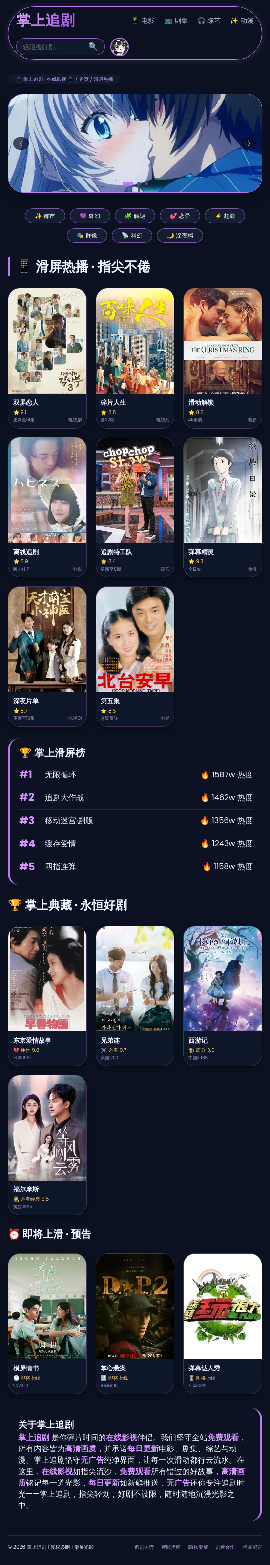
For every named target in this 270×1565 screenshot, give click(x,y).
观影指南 (171, 1547)
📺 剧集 (176, 20)
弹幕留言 (252, 1547)
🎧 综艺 (209, 20)
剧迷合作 (225, 1547)
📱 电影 (143, 20)
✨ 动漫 (242, 20)
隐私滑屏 (198, 1547)
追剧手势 (144, 1547)
